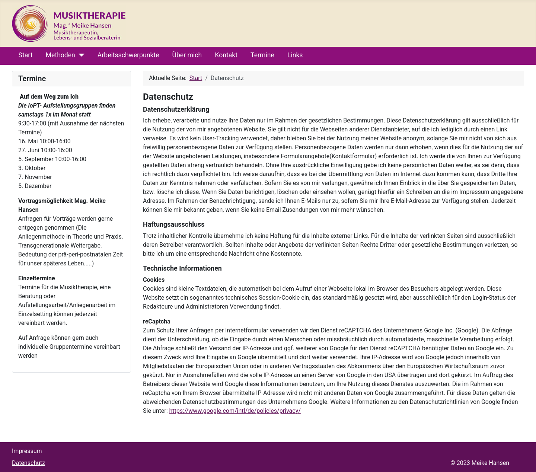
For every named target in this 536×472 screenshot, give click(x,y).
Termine (262, 55)
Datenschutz (28, 462)
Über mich (187, 55)
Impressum (27, 451)
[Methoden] (79, 55)
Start (26, 55)
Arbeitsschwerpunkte (128, 55)
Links (295, 55)
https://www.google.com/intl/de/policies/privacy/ (234, 410)
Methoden (60, 55)
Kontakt (226, 55)
